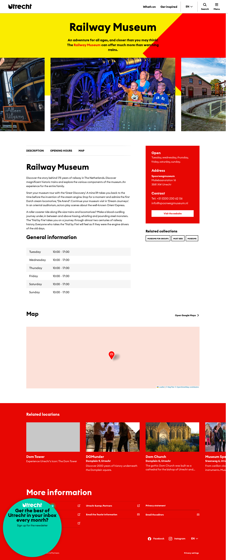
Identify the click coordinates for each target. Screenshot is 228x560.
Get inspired (168, 7)
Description (35, 150)
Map (81, 150)
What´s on (149, 7)
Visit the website (173, 213)
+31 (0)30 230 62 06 (169, 198)
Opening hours (61, 150)
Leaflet (160, 387)
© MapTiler (170, 387)
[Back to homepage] (20, 6)
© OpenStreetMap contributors (187, 387)
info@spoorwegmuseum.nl (170, 203)
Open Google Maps (187, 315)
